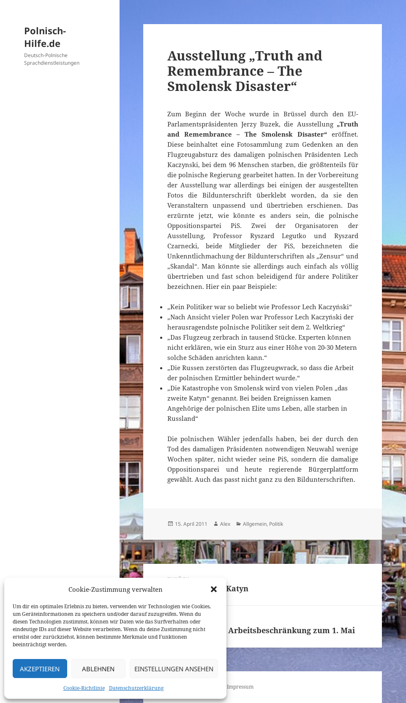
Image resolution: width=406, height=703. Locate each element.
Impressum (240, 686)
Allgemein (255, 523)
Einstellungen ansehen (173, 669)
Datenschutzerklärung (136, 688)
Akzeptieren (40, 669)
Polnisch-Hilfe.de (45, 36)
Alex (225, 523)
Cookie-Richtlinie (84, 688)
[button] (214, 589)
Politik (276, 523)
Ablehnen (98, 669)
